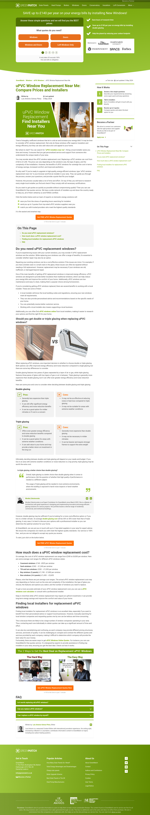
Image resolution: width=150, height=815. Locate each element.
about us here (116, 812)
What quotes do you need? (49, 30)
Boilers (66, 5)
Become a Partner (128, 1)
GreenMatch (20, 80)
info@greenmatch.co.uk (24, 773)
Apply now (100, 137)
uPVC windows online (47, 312)
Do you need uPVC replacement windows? (38, 233)
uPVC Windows (39, 80)
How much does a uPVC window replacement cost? (41, 236)
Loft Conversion (119, 5)
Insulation (106, 5)
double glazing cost (49, 519)
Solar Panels (43, 5)
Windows (75, 5)
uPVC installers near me (55, 150)
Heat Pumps (56, 5)
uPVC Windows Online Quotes (57, 640)
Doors (84, 5)
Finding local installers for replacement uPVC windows (43, 239)
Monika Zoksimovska (32, 498)
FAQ (23, 242)
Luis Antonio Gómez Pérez (41, 725)
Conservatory (95, 5)
